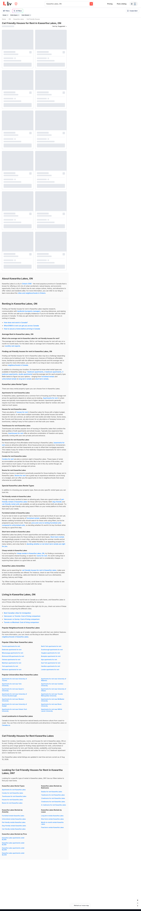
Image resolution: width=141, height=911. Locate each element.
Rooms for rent (20, 477)
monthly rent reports (12, 348)
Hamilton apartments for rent (50, 668)
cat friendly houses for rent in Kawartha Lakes (39, 572)
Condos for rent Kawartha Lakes (12, 795)
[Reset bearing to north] (137, 907)
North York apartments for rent (51, 648)
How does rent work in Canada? (16, 324)
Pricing (109, 4)
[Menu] (133, 4)
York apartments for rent (10, 668)
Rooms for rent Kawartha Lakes (12, 805)
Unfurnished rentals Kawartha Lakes (14, 821)
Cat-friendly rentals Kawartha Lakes (13, 831)
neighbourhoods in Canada (18, 367)
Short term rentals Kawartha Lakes (52, 821)
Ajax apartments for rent (49, 661)
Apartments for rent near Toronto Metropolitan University (52, 696)
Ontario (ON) (27, 285)
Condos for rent (8, 461)
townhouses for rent (15, 435)
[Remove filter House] (8, 15)
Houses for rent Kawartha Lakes (12, 801)
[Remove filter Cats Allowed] (30, 15)
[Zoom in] (137, 902)
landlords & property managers (28, 313)
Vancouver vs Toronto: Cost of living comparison (22, 618)
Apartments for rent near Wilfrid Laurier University (51, 712)
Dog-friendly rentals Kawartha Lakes (14, 827)
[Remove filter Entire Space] (19, 15)
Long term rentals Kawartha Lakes (52, 817)
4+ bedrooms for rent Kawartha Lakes (53, 807)
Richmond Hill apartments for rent (13, 658)
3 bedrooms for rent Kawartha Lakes (53, 803)
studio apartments (25, 376)
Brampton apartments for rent (51, 658)
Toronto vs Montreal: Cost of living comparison (21, 624)
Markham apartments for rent (11, 664)
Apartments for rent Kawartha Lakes (14, 791)
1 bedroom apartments (35, 374)
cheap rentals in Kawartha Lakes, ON (30, 555)
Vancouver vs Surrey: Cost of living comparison (22, 621)
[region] (105, 464)
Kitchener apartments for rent (11, 671)
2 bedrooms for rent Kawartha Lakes (53, 800)
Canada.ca (6, 727)
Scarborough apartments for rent (52, 651)
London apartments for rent (50, 671)
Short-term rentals (57, 539)
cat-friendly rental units (10, 506)
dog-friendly (57, 503)
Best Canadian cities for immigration (17, 615)
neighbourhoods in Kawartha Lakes (15, 639)
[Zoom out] (137, 904)
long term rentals (25, 381)
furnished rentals (48, 378)
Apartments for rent (50, 400)
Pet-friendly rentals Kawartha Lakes (13, 824)
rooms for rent (42, 557)
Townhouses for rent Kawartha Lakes (14, 798)
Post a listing (121, 4)
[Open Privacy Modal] (16, 4)
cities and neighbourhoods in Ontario (31, 295)
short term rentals (41, 381)
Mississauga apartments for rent (12, 654)
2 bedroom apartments (52, 374)
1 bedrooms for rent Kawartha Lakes (53, 797)
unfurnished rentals (9, 381)
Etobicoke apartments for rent (11, 651)
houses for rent (22, 414)
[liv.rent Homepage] (7, 4)
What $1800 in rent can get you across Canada (21, 327)
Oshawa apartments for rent (11, 661)
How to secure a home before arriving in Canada (22, 331)
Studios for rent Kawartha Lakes (51, 793)
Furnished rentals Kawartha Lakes (13, 817)
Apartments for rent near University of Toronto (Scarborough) (14, 696)
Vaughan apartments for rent (50, 654)
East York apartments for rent (50, 664)
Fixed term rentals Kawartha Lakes (52, 829)
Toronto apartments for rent (11, 648)
